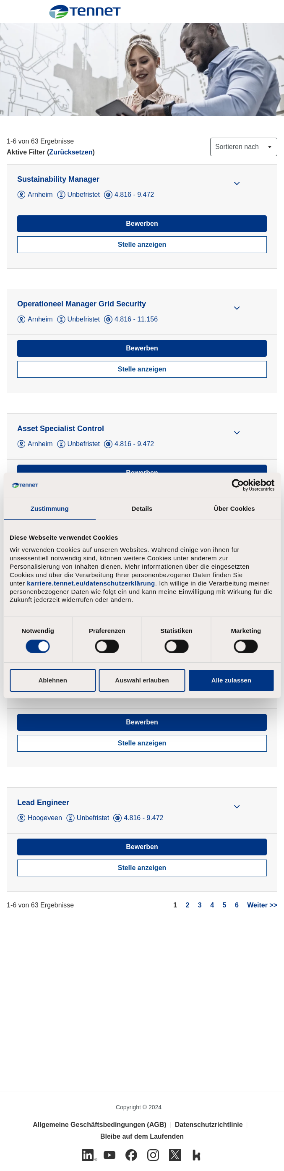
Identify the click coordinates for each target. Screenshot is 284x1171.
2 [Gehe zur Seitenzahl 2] (187, 905)
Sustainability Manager (58, 179)
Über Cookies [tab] (234, 508)
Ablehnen (53, 680)
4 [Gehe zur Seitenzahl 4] (212, 905)
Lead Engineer (43, 802)
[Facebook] (131, 1155)
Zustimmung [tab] (50, 508)
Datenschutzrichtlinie (209, 1124)
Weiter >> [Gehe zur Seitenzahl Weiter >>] (262, 905)
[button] (236, 183)
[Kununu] (197, 1155)
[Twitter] (175, 1155)
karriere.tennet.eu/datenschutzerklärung (91, 583)
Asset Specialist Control (60, 428)
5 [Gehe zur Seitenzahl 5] (225, 905)
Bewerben (142, 223)
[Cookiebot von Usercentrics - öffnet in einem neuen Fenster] (237, 485)
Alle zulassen (231, 680)
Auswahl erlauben (142, 680)
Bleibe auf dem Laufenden (142, 1136)
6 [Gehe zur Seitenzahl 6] (237, 905)
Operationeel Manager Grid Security (81, 304)
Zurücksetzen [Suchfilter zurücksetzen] (70, 152)
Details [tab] (142, 508)
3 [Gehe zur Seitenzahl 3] (200, 905)
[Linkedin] (88, 1155)
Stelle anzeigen (142, 244)
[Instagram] (153, 1155)
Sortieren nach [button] (237, 146)
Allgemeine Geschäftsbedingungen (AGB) (99, 1124)
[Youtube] (109, 1155)
